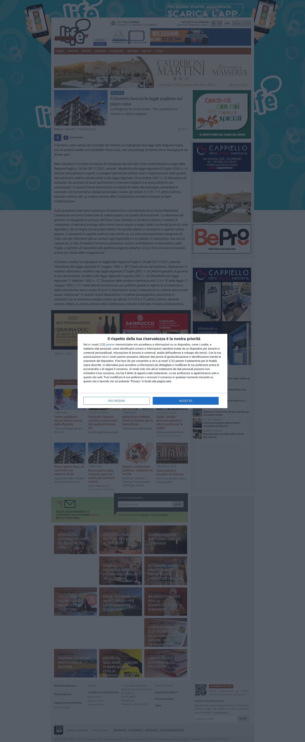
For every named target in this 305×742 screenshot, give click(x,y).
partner (110, 344)
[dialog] (152, 371)
